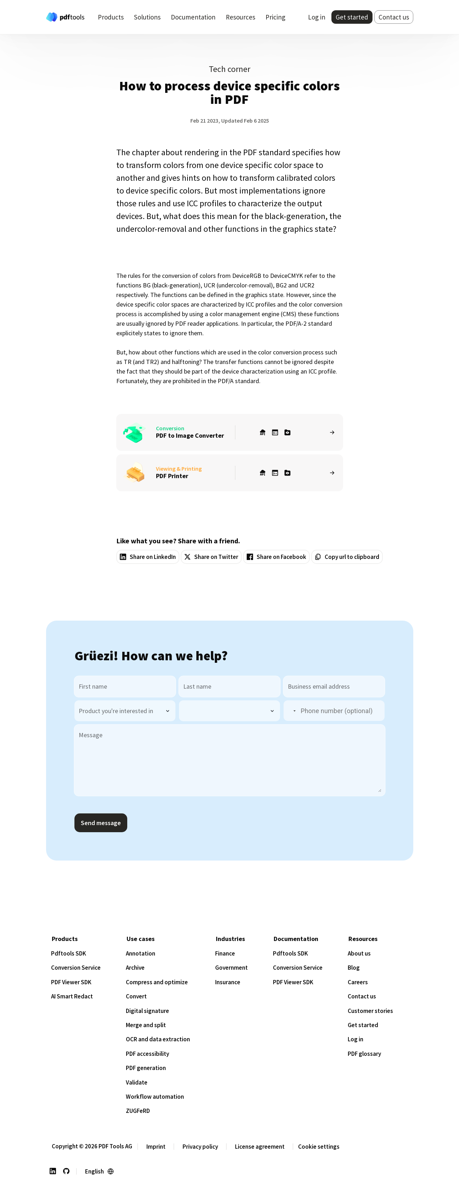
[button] (290, 710)
